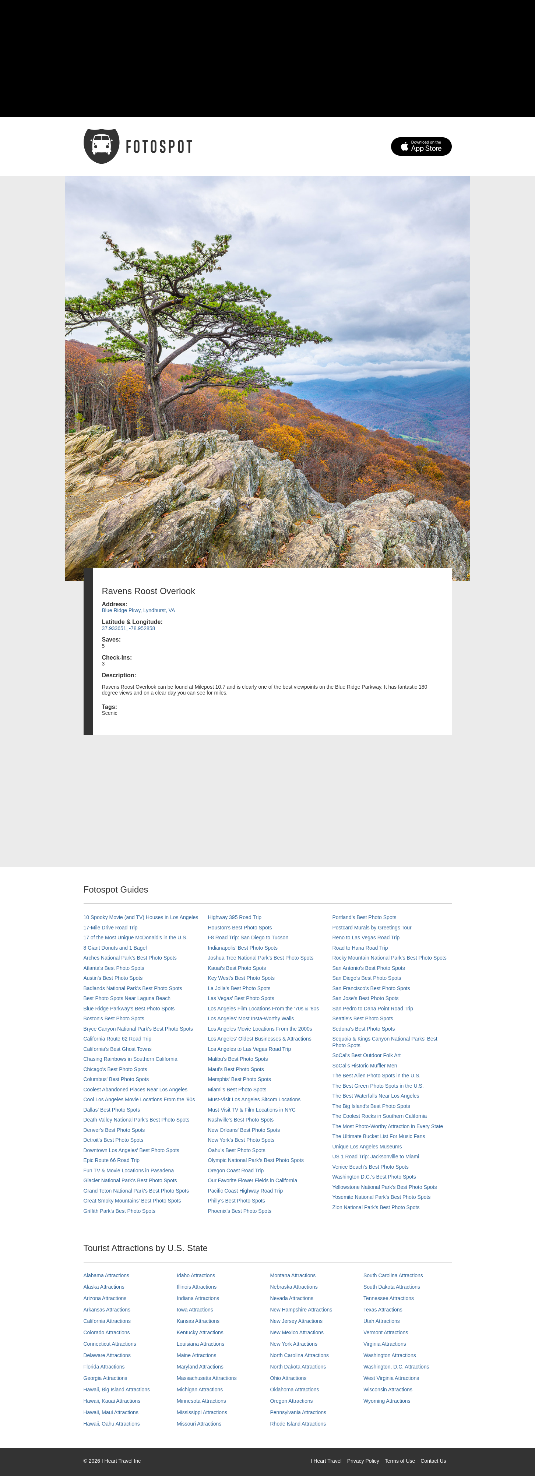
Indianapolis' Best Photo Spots (243, 948)
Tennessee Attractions (388, 1298)
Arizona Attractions (105, 1298)
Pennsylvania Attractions (298, 1412)
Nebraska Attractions (294, 1287)
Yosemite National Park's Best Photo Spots (381, 1197)
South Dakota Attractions (391, 1287)
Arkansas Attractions (107, 1310)
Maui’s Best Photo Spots (236, 1069)
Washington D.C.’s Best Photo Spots (374, 1177)
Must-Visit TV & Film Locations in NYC (252, 1110)
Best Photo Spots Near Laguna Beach (127, 998)
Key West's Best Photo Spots (241, 978)
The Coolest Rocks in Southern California (379, 1116)
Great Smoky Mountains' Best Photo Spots (132, 1201)
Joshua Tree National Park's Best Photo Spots (261, 958)
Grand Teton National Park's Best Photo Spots (136, 1191)
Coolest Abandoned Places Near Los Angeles (136, 1089)
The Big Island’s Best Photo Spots (371, 1106)
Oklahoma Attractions (294, 1389)
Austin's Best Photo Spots (113, 978)
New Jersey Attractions (296, 1321)
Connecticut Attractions (110, 1344)
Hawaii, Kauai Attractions (112, 1401)
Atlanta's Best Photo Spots (114, 968)
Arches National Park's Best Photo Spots (130, 958)
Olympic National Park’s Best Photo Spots (256, 1160)
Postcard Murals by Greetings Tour (372, 928)
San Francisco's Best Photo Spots (371, 988)
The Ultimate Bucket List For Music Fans (378, 1136)
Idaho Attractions (196, 1275)
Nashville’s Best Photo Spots (241, 1120)
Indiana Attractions (198, 1298)
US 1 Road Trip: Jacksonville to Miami (375, 1156)
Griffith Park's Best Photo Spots (119, 1211)
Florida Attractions (104, 1367)
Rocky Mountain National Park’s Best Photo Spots (389, 958)
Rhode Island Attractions (298, 1424)
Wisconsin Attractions (387, 1389)
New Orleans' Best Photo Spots (244, 1130)
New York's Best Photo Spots (241, 1140)
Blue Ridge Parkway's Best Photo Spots (129, 1008)
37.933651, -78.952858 (128, 628)
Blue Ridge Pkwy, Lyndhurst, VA (138, 610)
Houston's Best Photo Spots (240, 928)
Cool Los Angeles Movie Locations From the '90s (139, 1099)
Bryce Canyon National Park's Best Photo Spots (138, 1029)
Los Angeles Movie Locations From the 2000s (260, 1029)
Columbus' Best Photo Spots (116, 1079)
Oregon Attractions (291, 1401)
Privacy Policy (363, 1461)
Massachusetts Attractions (207, 1378)
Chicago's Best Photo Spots (115, 1069)
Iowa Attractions (195, 1310)
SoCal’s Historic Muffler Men (364, 1066)
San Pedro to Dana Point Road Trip (372, 1008)
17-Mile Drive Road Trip (111, 928)
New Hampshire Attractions (301, 1310)
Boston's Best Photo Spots (114, 1018)
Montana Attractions (293, 1275)
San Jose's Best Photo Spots (365, 998)
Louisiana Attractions (200, 1344)
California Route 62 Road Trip (117, 1039)
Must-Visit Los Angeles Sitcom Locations (254, 1099)
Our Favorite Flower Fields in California (253, 1180)
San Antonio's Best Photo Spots (368, 968)
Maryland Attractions (200, 1367)
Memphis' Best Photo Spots (239, 1079)
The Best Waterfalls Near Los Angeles (375, 1096)
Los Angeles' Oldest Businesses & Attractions (260, 1039)
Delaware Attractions (107, 1355)
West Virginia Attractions (391, 1378)
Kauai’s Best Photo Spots (237, 968)
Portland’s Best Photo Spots (364, 917)
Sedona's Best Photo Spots (363, 1029)
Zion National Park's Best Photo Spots (376, 1207)
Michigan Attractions (200, 1389)
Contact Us (433, 1461)
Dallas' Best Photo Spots (112, 1110)
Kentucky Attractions (200, 1332)
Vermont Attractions (385, 1332)
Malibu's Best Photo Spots (238, 1059)
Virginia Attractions (384, 1344)
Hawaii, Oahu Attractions (112, 1424)
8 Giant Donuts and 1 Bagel (115, 948)
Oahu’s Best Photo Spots (236, 1150)
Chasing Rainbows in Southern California (130, 1059)
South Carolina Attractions (393, 1275)
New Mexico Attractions (297, 1332)
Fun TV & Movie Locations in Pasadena (129, 1170)
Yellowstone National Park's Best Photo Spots (384, 1187)
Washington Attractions (389, 1355)
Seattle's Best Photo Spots (362, 1018)
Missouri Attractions (199, 1424)
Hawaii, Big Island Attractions (117, 1389)
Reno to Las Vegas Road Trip (366, 937)
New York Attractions (293, 1344)
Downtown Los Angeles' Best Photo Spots (131, 1150)
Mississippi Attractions (202, 1412)
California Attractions (107, 1321)
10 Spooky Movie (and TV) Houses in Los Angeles (141, 917)
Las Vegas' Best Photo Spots (241, 998)
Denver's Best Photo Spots (114, 1130)
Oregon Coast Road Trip (236, 1170)
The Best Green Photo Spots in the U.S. (378, 1086)
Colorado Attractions (107, 1332)
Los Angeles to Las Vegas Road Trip (249, 1049)
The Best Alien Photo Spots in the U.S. (376, 1075)
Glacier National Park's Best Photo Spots (130, 1180)
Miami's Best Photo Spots (237, 1089)
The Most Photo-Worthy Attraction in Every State (387, 1126)
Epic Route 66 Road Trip (112, 1160)
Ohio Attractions (288, 1378)
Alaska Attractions (104, 1287)
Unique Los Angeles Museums (367, 1147)
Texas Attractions (382, 1310)
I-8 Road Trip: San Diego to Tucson (248, 937)
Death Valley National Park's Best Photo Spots (137, 1120)
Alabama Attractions (107, 1275)
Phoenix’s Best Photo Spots (240, 1211)
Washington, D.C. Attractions (396, 1367)
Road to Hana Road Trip (360, 948)
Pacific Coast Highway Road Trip (245, 1191)
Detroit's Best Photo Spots (114, 1140)
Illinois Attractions (197, 1287)
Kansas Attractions (198, 1321)
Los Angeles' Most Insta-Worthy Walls (251, 1018)
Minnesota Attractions (201, 1401)
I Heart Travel (326, 1461)
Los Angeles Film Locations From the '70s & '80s (263, 1008)
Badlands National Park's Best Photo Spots (133, 988)
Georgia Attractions (105, 1378)
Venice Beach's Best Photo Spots (370, 1167)
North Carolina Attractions (299, 1355)
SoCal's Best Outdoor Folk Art (366, 1055)
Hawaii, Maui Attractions (111, 1412)
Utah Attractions (381, 1321)
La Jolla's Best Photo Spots (239, 988)
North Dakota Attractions (298, 1367)
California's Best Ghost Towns (118, 1049)
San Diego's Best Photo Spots (366, 978)
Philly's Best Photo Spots (236, 1201)
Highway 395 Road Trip (235, 917)
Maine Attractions (196, 1355)
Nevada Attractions (292, 1298)
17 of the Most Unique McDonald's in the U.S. (136, 937)
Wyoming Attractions (386, 1401)
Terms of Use (400, 1461)
